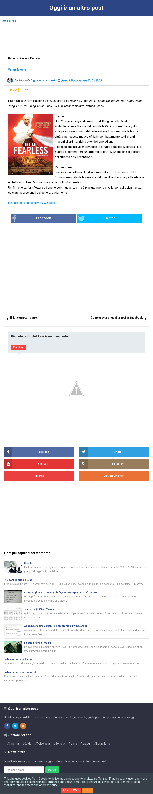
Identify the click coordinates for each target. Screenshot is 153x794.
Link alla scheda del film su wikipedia (32, 203)
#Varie (73, 745)
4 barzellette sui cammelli (21, 673)
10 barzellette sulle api (19, 579)
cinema (25, 90)
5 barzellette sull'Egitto (19, 660)
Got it (88, 790)
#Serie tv (59, 745)
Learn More (70, 790)
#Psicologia (42, 745)
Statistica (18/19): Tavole (39, 609)
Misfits (28, 563)
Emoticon (18, 347)
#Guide (26, 745)
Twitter (91, 219)
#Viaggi (85, 745)
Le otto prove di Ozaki (37, 643)
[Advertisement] (76, 39)
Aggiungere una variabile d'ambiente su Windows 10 (57, 626)
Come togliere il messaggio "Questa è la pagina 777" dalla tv (61, 592)
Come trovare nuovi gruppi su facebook (117, 317)
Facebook (46, 219)
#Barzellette (102, 745)
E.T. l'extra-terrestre (23, 317)
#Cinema (13, 745)
